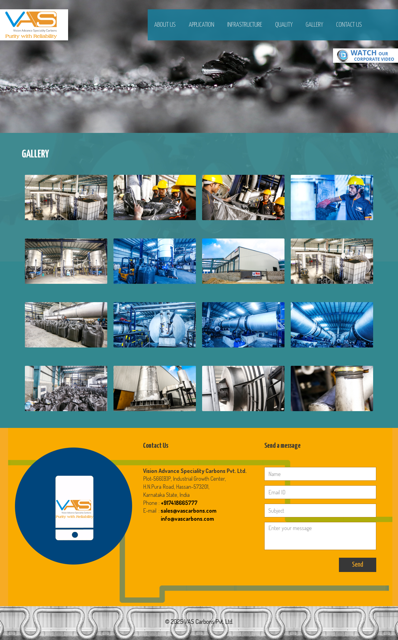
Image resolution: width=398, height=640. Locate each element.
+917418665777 (179, 502)
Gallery (314, 25)
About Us (165, 25)
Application (201, 25)
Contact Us (349, 25)
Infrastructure (244, 25)
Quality (284, 25)
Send (357, 564)
